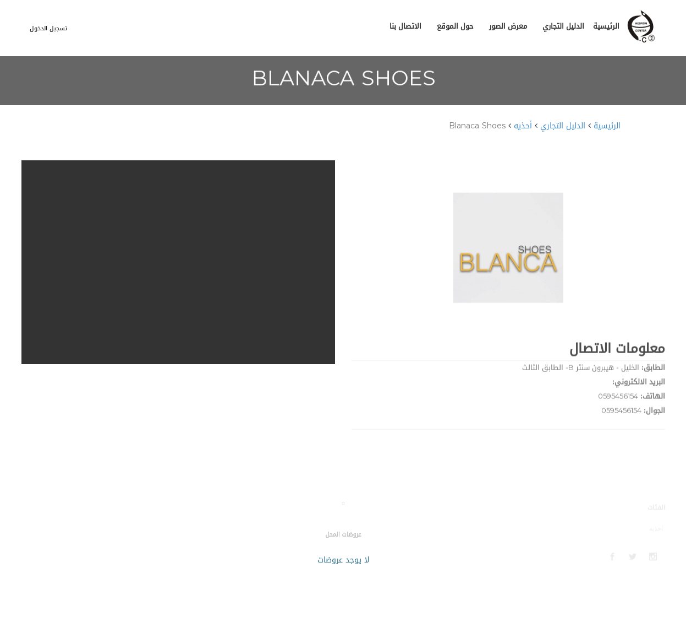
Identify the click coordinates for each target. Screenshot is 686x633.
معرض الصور (508, 26)
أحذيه (523, 125)
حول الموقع (455, 26)
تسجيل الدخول (48, 28)
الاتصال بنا (405, 26)
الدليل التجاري (563, 26)
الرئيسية (606, 26)
